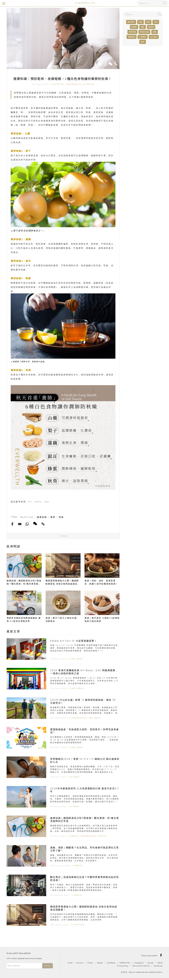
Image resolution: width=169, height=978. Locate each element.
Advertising (158, 966)
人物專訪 (142, 37)
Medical (74, 836)
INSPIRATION (124, 963)
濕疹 (142, 27)
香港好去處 (144, 32)
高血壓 (134, 27)
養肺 (52, 517)
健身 (142, 42)
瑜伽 (140, 22)
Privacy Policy (122, 966)
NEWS (160, 963)
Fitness (75, 777)
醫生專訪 (131, 22)
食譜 (148, 22)
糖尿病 (151, 27)
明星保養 (132, 32)
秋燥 (61, 517)
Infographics (74, 84)
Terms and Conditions (140, 966)
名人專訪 (153, 37)
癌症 (156, 22)
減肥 (154, 32)
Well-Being (77, 659)
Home (70, 963)
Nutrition (58, 84)
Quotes (150, 963)
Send (47, 966)
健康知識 (42, 517)
